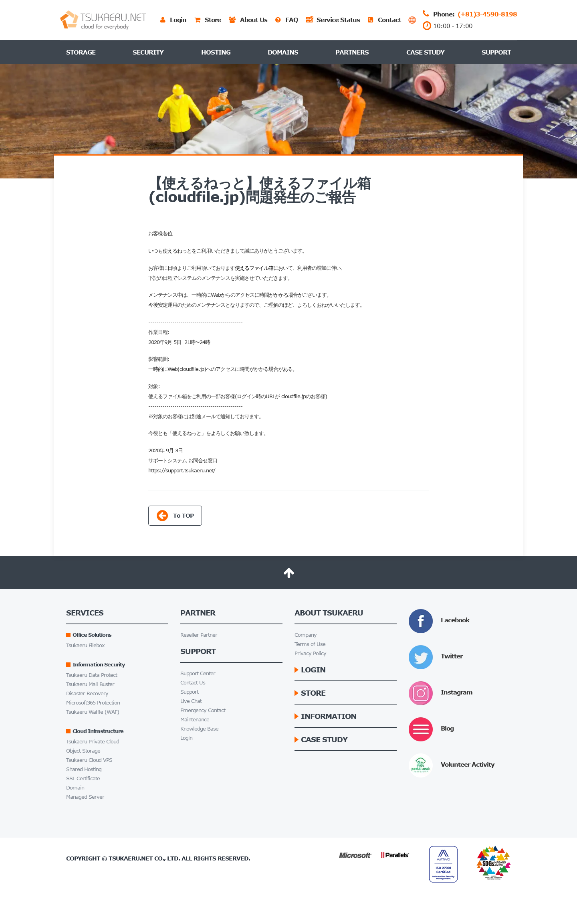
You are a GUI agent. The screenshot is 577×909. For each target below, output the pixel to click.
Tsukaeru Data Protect (91, 675)
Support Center (197, 673)
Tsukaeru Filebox (85, 645)
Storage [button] (80, 52)
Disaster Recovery (87, 693)
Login (186, 738)
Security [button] (148, 52)
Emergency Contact (202, 710)
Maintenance (194, 719)
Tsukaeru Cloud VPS (89, 760)
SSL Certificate (83, 778)
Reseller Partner (198, 635)
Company (306, 635)
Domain (75, 787)
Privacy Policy (310, 653)
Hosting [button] (215, 52)
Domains (283, 52)
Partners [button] (352, 52)
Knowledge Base (199, 728)
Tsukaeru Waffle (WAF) (92, 712)
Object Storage (83, 750)
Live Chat (191, 701)
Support (496, 52)
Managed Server (85, 797)
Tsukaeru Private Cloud (92, 741)
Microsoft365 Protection (93, 702)
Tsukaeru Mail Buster (90, 684)
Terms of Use (310, 644)
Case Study (425, 52)
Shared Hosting (83, 769)
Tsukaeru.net (131, 858)
